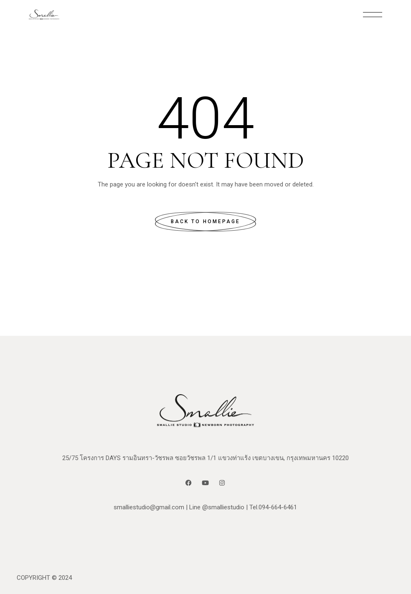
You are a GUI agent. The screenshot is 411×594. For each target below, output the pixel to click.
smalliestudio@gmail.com (149, 507)
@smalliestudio (223, 507)
